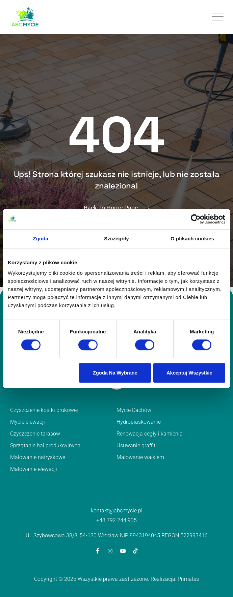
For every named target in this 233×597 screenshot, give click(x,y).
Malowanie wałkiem (140, 457)
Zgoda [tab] (41, 238)
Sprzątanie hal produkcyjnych (45, 445)
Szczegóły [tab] (116, 238)
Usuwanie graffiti (136, 445)
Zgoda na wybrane (115, 373)
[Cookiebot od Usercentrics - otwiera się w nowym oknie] (195, 219)
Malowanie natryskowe (37, 457)
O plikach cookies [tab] (192, 238)
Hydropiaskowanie (138, 422)
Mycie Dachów (133, 410)
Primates (188, 579)
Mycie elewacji (27, 422)
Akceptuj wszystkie (189, 373)
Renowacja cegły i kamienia (149, 433)
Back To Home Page (111, 207)
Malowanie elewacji (33, 469)
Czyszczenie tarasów (35, 433)
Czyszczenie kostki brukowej (44, 410)
